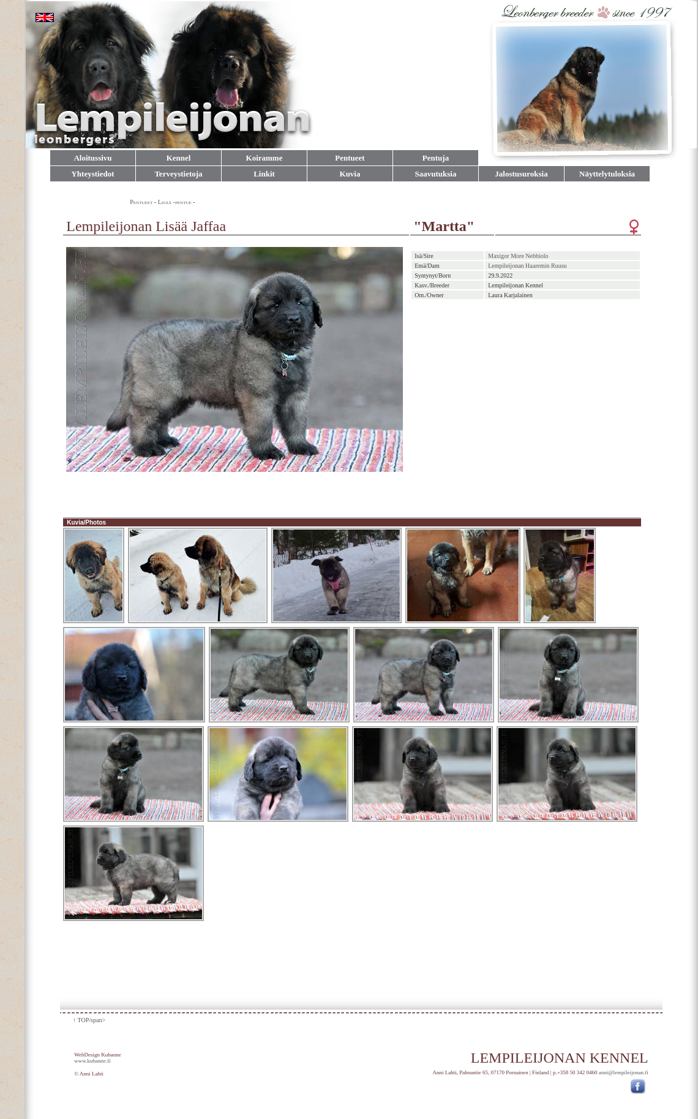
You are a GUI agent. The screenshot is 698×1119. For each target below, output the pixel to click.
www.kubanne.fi (92, 1061)
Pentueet (141, 202)
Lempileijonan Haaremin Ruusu (527, 265)
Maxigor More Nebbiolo (518, 255)
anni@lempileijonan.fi (623, 1072)
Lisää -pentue (175, 202)
